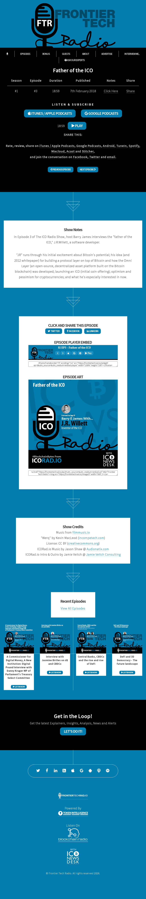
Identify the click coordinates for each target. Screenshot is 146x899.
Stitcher (88, 151)
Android (109, 146)
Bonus (46, 54)
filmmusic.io (81, 532)
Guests (66, 54)
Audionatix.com (98, 549)
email (111, 157)
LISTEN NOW (19, 686)
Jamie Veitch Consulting (103, 554)
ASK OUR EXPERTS (75, 60)
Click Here (111, 91)
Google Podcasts (88, 146)
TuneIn (121, 146)
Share (130, 91)
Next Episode (88, 169)
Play (77, 125)
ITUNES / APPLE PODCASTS (50, 113)
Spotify (134, 146)
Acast (71, 151)
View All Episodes (73, 608)
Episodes (25, 54)
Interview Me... (131, 54)
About (85, 54)
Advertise (106, 54)
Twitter (94, 157)
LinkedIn (92, 331)
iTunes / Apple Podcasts (57, 146)
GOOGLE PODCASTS (101, 113)
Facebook (80, 157)
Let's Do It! (73, 731)
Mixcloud (58, 151)
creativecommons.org (83, 543)
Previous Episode (60, 169)
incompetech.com (91, 538)
